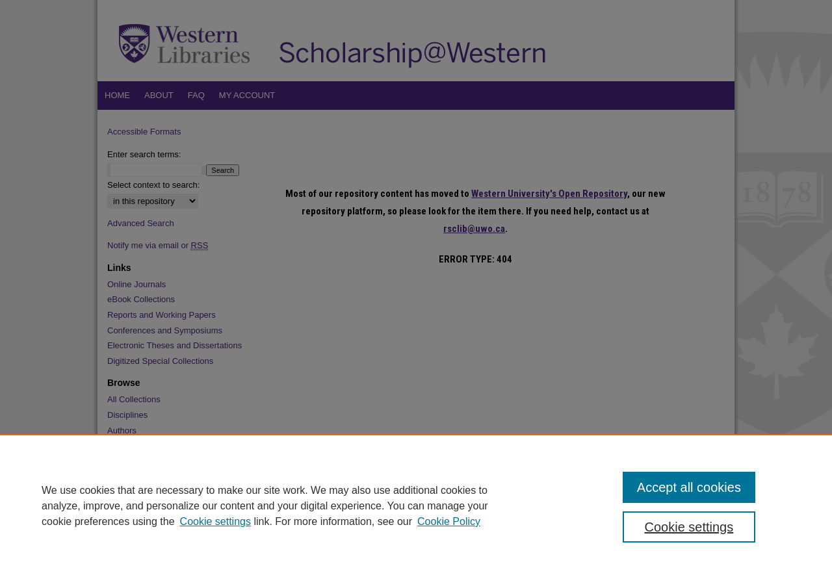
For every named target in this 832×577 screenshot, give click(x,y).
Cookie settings (215, 521)
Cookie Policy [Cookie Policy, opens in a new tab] (448, 521)
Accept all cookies (689, 487)
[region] (416, 505)
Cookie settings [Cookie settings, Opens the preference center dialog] (689, 527)
